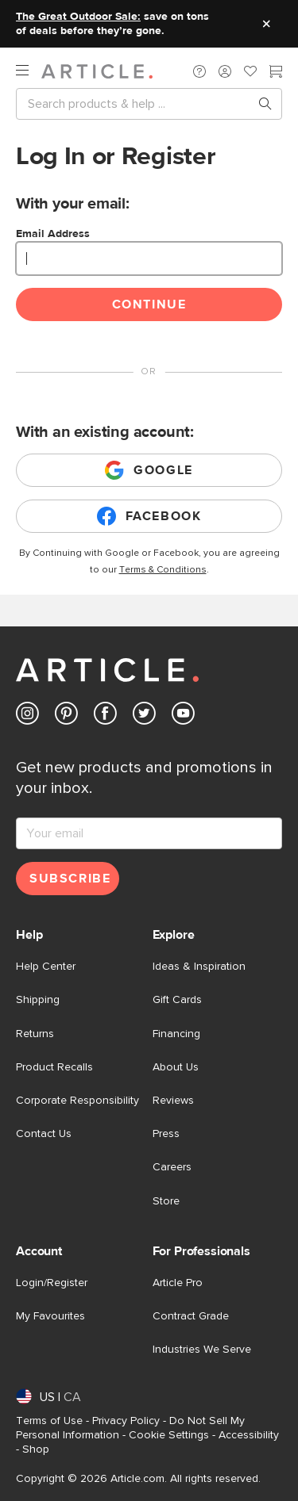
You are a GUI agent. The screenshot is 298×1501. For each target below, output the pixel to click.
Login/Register (51, 1282)
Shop (35, 1449)
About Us (176, 1067)
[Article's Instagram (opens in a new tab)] (27, 716)
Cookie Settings (169, 1435)
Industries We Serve (202, 1349)
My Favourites (50, 1316)
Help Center (45, 966)
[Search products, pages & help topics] (259, 104)
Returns (35, 1034)
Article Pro (178, 1282)
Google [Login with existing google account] (149, 470)
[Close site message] (266, 24)
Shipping (38, 999)
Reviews (173, 1100)
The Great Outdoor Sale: (78, 16)
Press (166, 1133)
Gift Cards (177, 999)
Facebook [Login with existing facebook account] (149, 516)
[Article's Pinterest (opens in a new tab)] (66, 716)
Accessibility (249, 1435)
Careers (172, 1167)
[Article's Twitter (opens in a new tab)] (144, 716)
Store (166, 1201)
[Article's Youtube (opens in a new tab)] (183, 716)
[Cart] (275, 73)
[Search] (136, 104)
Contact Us (44, 1133)
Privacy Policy (126, 1420)
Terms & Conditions (163, 570)
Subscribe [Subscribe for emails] (69, 878)
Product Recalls (54, 1067)
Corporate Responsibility (77, 1100)
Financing (176, 1034)
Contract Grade (191, 1316)
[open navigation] (28, 71)
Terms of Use (49, 1420)
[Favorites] (250, 73)
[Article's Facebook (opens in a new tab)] (105, 716)
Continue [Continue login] (149, 304)
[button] (199, 71)
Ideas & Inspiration (199, 966)
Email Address (53, 233)
